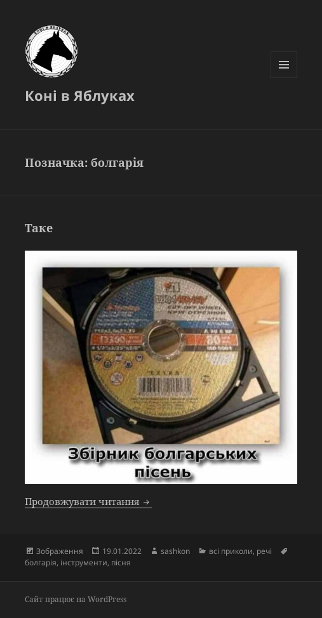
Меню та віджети (284, 77)
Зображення (59, 551)
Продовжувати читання (88, 501)
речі (264, 551)
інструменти (83, 562)
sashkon (175, 551)
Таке (39, 227)
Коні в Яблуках (80, 95)
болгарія (41, 562)
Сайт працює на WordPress (75, 599)
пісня (121, 562)
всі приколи (231, 551)
